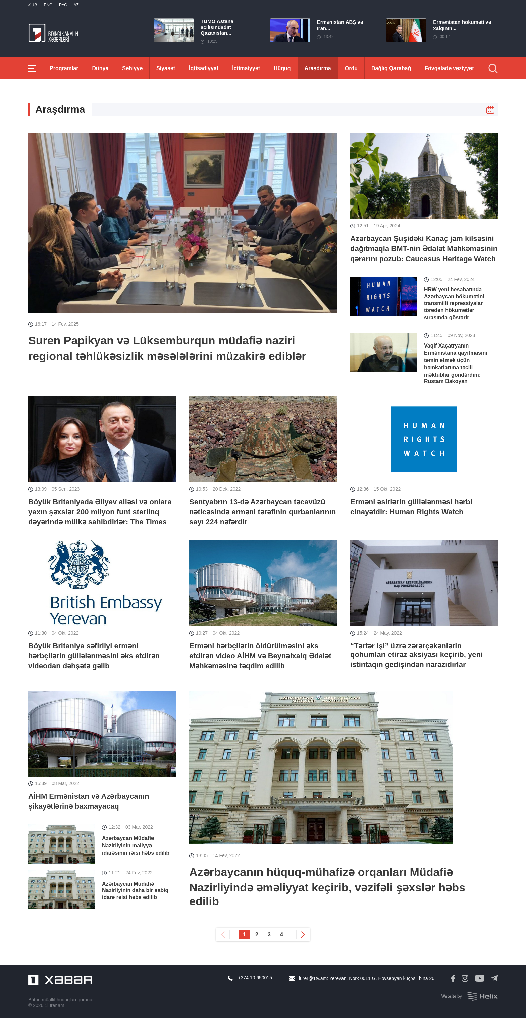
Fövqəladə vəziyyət (449, 68)
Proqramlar (64, 68)
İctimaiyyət (246, 68)
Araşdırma (318, 68)
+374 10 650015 (255, 977)
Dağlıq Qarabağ (391, 68)
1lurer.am (54, 1005)
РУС (63, 5)
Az (75, 5)
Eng (48, 5)
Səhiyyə (132, 68)
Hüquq (282, 68)
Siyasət (165, 68)
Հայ (32, 5)
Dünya (100, 68)
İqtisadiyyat (203, 68)
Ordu (351, 68)
